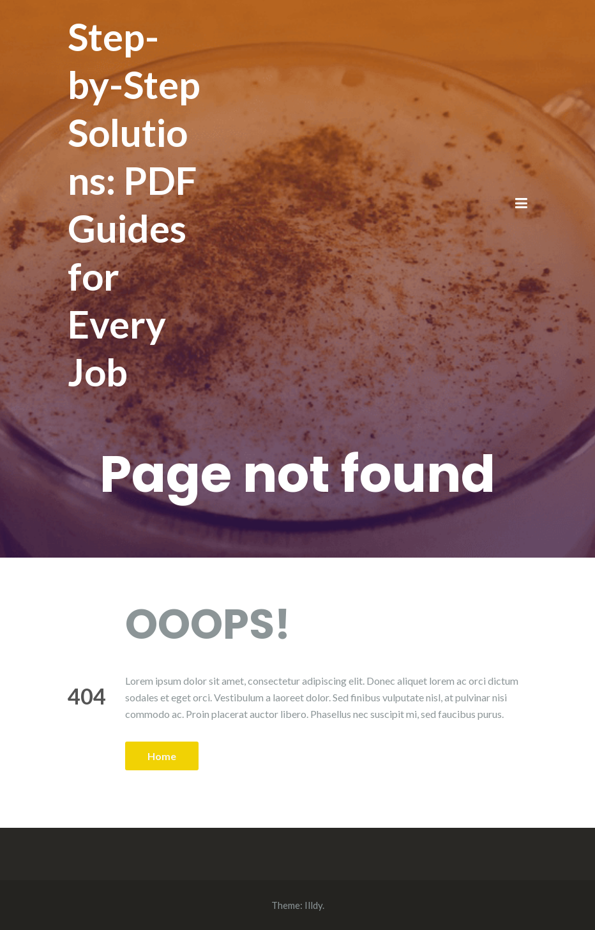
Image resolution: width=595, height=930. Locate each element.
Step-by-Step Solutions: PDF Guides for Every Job (134, 204)
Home (161, 756)
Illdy (313, 905)
